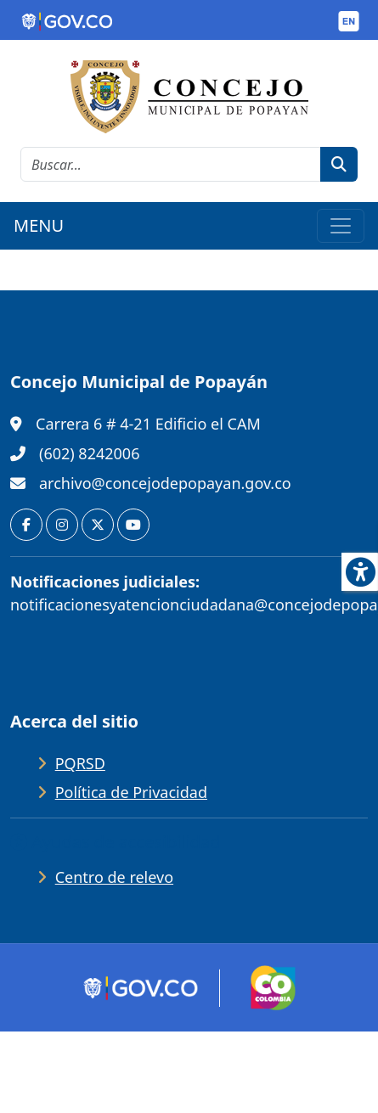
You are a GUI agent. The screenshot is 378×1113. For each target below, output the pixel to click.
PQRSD (80, 763)
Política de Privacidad (131, 792)
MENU (39, 225)
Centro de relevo (114, 877)
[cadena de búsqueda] (170, 164)
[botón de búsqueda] (339, 164)
